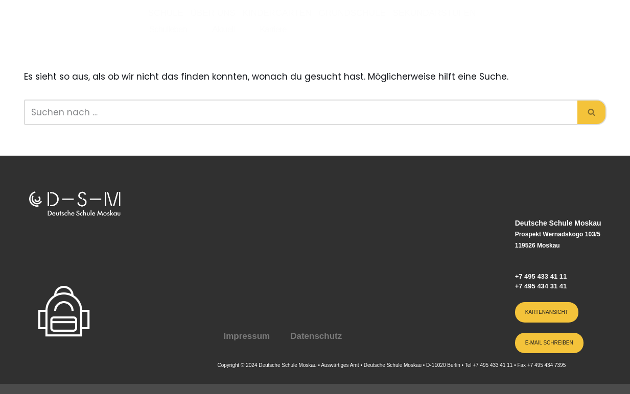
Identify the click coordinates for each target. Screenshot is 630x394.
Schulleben (168, 29)
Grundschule (351, 13)
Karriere (273, 29)
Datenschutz (316, 336)
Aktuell (223, 29)
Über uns (213, 13)
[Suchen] (300, 112)
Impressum (246, 336)
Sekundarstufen (434, 13)
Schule (165, 13)
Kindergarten (277, 13)
